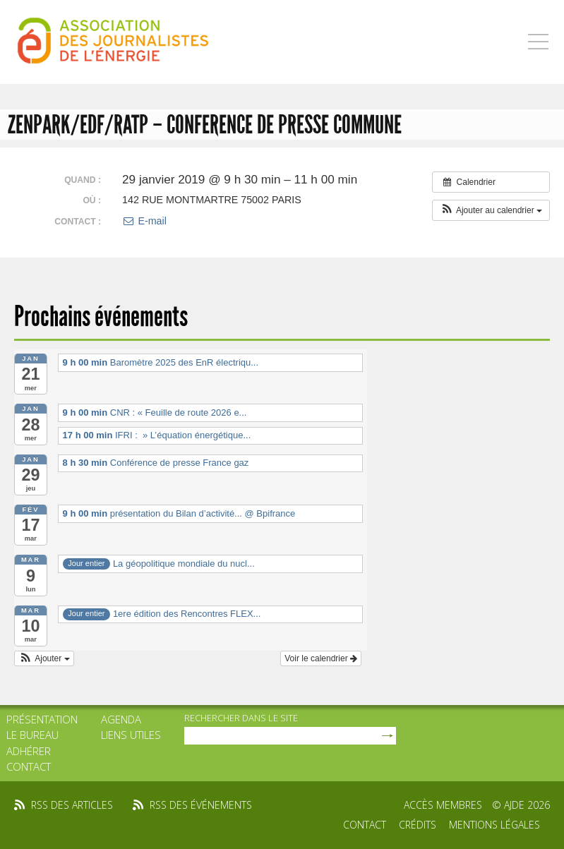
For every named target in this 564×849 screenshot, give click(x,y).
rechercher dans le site (241, 717)
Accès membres (443, 805)
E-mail (144, 221)
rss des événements (201, 805)
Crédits (417, 824)
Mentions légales (494, 824)
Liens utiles (131, 735)
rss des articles (72, 805)
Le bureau (32, 735)
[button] (491, 210)
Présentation (42, 719)
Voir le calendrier (320, 658)
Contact (28, 766)
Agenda (121, 719)
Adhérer (28, 751)
